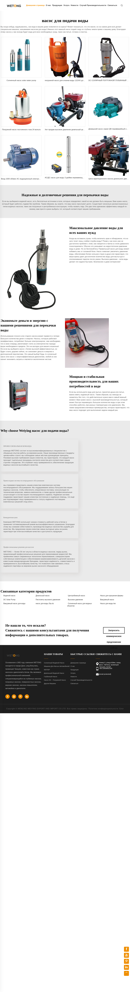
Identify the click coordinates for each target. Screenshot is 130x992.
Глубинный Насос (50, 623)
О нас (48, 5)
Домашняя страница (35, 5)
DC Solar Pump (9, 546)
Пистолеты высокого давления (48, 546)
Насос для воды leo (108, 550)
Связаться (112, 5)
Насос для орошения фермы (111, 542)
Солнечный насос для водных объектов (79, 551)
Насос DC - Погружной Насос (55, 627)
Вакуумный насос (107, 546)
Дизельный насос (43, 542)
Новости (74, 5)
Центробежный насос (76, 542)
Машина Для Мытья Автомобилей (56, 613)
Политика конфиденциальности (103, 655)
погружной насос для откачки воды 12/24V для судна (67, 80)
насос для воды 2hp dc (45, 550)
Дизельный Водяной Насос (54, 620)
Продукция (57, 5)
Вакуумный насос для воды (14, 550)
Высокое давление (75, 546)
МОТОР (47, 616)
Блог (121, 655)
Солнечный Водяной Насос (54, 609)
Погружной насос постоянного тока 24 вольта (21, 130)
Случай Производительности (93, 5)
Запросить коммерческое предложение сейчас (114, 578)
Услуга (66, 5)
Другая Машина (50, 630)
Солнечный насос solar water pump (21, 80)
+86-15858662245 (105, 615)
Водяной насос (9, 542)
